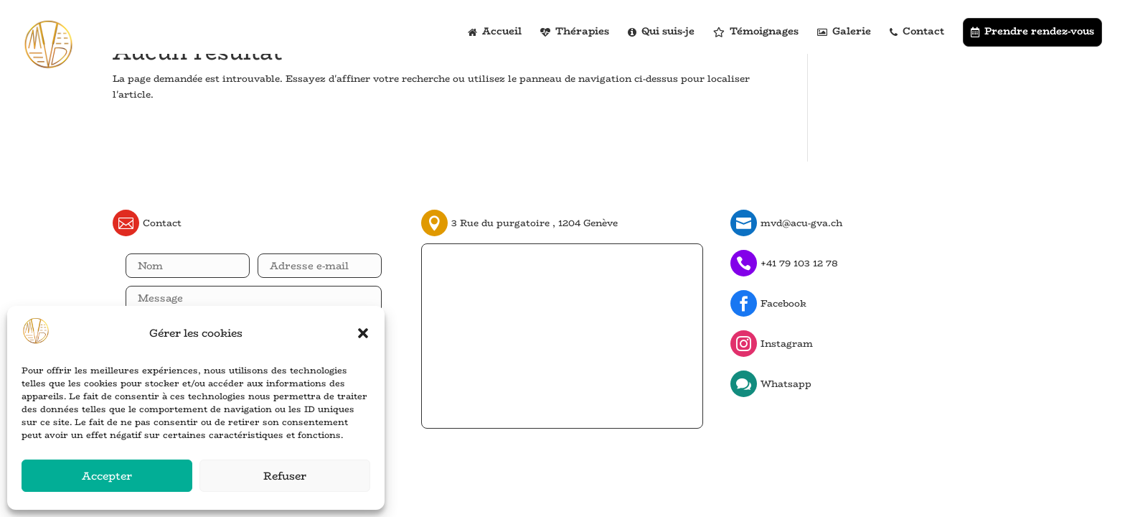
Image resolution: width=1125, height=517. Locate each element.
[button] (363, 333)
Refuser (284, 475)
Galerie (844, 32)
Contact (917, 32)
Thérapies (574, 32)
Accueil (495, 32)
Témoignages (756, 32)
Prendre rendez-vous (1032, 31)
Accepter (107, 475)
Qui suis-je (661, 32)
